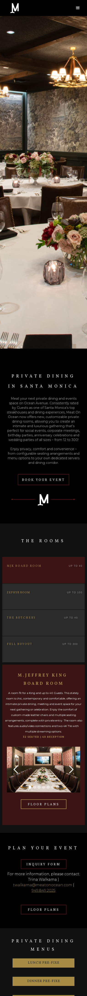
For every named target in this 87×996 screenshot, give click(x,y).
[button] (78, 8)
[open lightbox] (43, 769)
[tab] (43, 570)
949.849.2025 (43, 890)
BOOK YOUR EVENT (43, 479)
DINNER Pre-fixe (43, 981)
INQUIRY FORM (43, 864)
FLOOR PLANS (43, 804)
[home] (32, 8)
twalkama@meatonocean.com (42, 885)
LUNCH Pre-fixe (43, 962)
